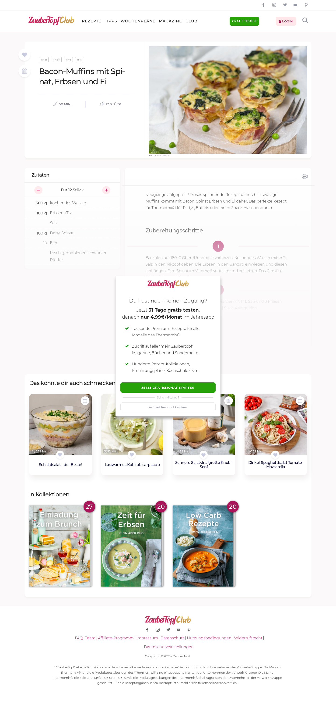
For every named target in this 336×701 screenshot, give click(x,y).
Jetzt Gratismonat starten (168, 387)
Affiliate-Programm (116, 638)
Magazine (170, 21)
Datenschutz (172, 638)
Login (286, 21)
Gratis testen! (244, 21)
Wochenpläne (138, 21)
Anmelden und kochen (168, 407)
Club (191, 21)
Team (90, 638)
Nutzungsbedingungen (209, 638)
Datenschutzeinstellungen (169, 647)
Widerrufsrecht (248, 638)
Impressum (147, 638)
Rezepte (91, 21)
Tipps (111, 21)
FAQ (79, 638)
